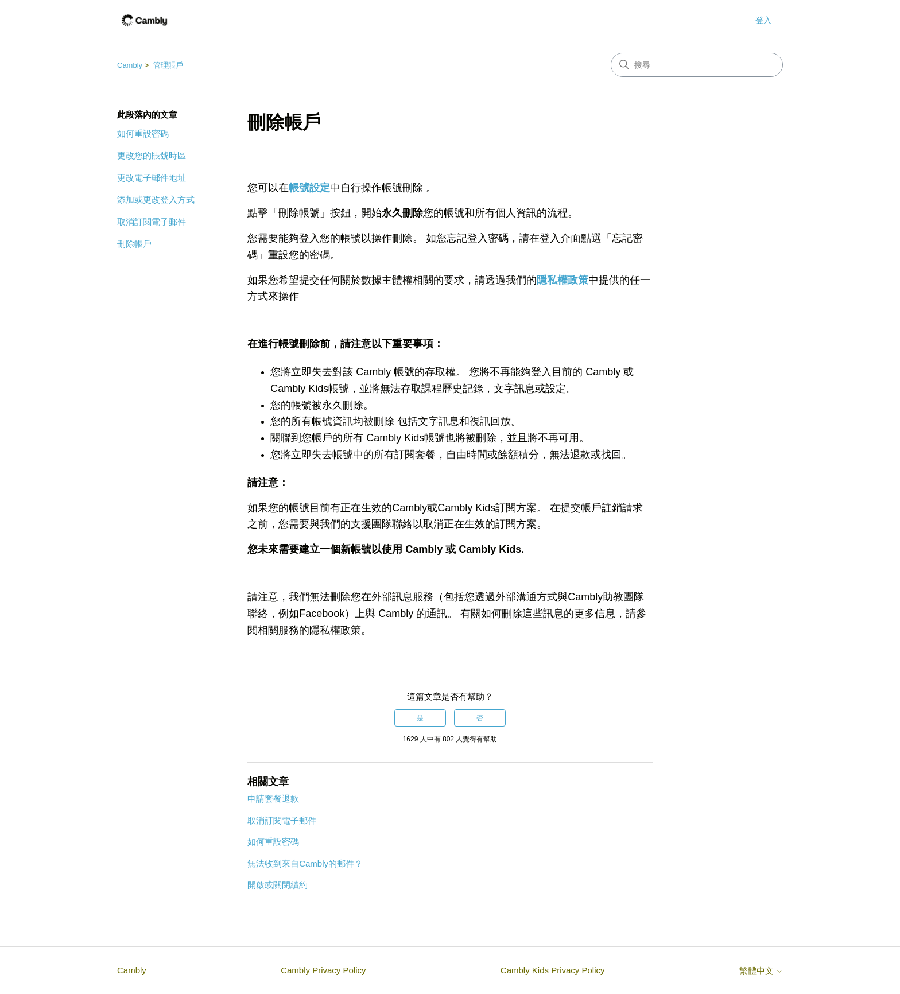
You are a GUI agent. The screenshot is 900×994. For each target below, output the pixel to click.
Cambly (129, 65)
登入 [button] (763, 20)
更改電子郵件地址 (151, 178)
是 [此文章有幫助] (420, 718)
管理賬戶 (168, 65)
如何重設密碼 (143, 133)
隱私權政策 (562, 280)
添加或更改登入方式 (156, 199)
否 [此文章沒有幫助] (479, 718)
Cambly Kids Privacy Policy (553, 970)
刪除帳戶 (134, 243)
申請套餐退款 (273, 798)
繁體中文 (761, 971)
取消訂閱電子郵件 (151, 222)
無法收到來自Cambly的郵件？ (305, 863)
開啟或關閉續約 (277, 885)
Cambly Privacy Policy (323, 970)
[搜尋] (696, 64)
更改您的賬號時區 (151, 155)
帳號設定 (309, 187)
